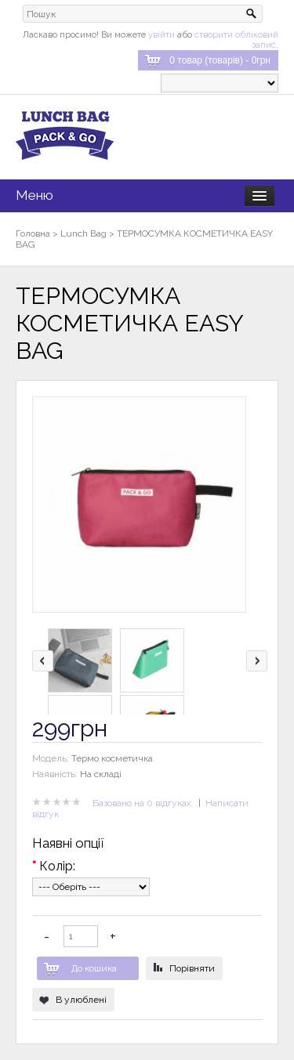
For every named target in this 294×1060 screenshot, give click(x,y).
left (42, 660)
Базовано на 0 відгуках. (143, 803)
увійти (161, 35)
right (256, 660)
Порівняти (192, 968)
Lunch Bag (83, 233)
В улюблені (81, 999)
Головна (33, 233)
